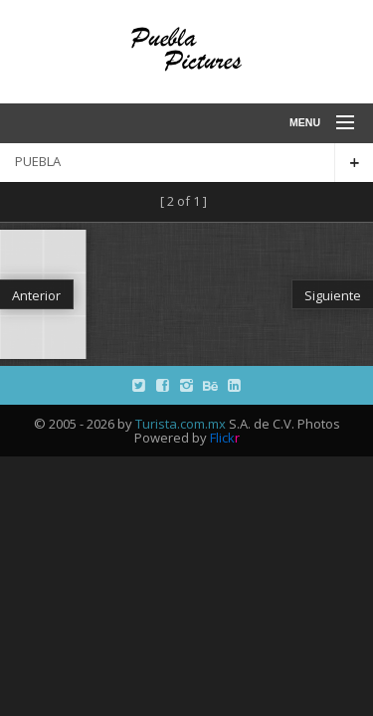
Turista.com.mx (180, 424)
